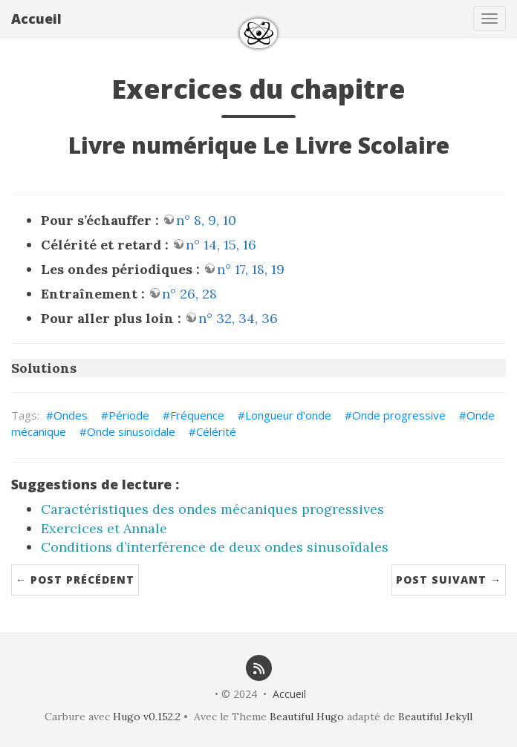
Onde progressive (399, 415)
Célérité (216, 431)
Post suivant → (448, 580)
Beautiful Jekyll (435, 716)
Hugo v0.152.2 (147, 716)
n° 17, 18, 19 (250, 269)
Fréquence (197, 415)
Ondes (70, 415)
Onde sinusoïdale (131, 431)
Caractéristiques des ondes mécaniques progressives (212, 509)
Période (128, 415)
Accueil (36, 18)
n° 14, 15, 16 (221, 244)
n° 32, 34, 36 (238, 318)
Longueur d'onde (288, 415)
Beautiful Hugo (307, 716)
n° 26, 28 (189, 293)
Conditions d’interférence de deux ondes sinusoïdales (214, 546)
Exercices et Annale (104, 528)
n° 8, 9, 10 (206, 220)
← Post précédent (75, 580)
